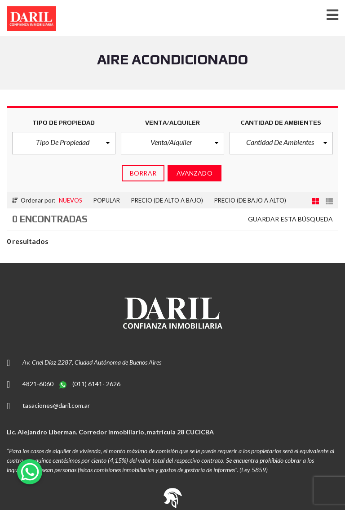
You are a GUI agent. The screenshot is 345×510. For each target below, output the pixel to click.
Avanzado (194, 173)
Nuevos (70, 200)
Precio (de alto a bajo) (167, 200)
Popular (106, 200)
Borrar (143, 173)
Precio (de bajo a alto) (250, 200)
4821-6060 (38, 384)
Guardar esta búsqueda (290, 219)
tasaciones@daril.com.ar (56, 405)
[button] (63, 143)
